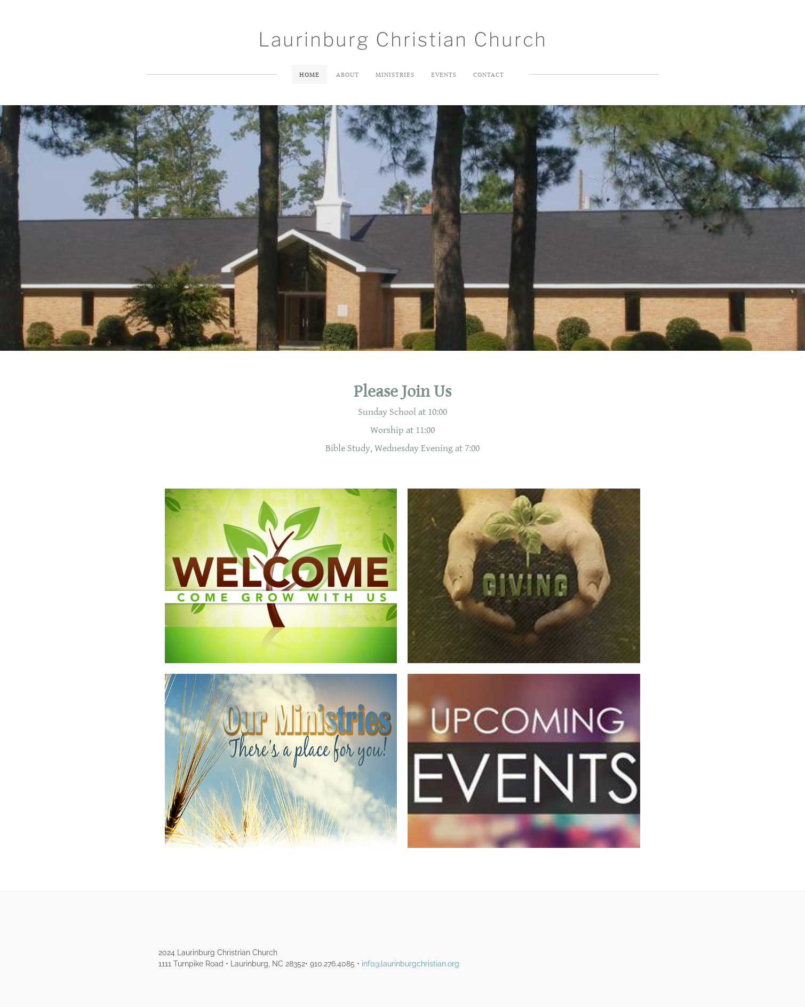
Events (444, 74)
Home (309, 74)
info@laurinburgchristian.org (410, 963)
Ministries (395, 74)
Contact (488, 74)
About (347, 74)
